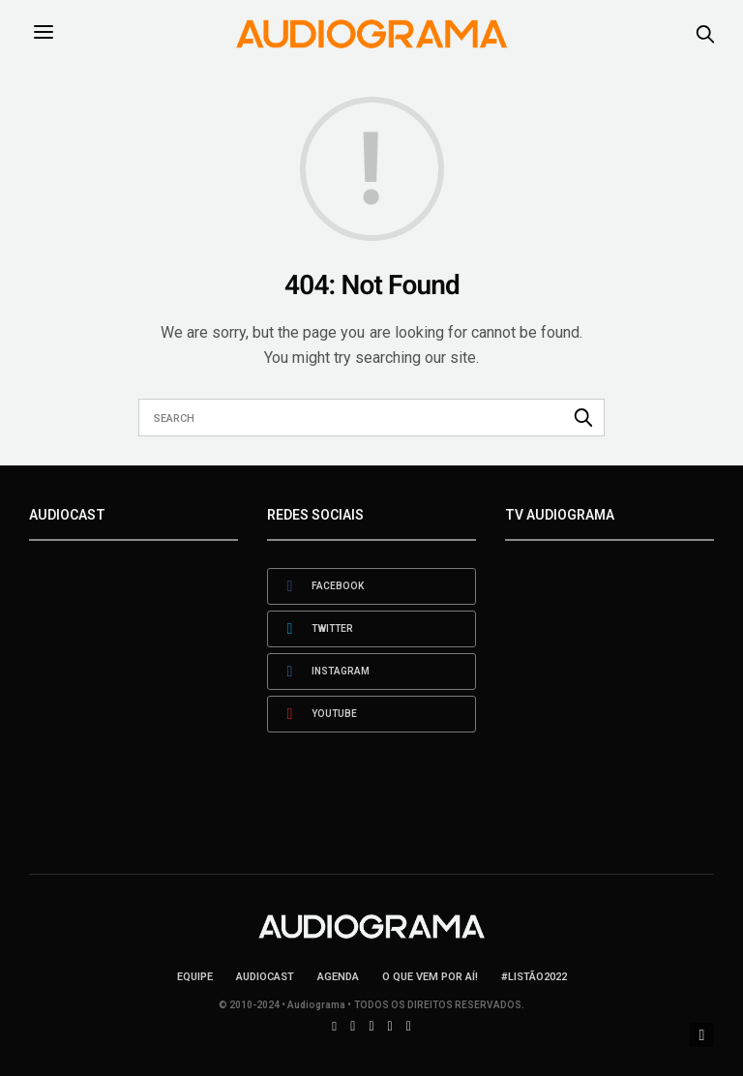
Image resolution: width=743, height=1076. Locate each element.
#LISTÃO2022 (534, 977)
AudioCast (265, 977)
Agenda (338, 977)
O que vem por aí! (430, 977)
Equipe (195, 977)
